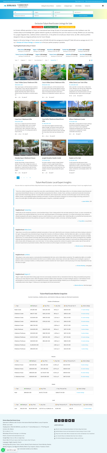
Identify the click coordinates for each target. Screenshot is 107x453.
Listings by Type (68, 6)
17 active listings (84, 308)
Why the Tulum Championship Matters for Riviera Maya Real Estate (71, 423)
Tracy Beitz (81, 220)
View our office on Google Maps (16, 432)
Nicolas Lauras (79, 245)
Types (16, 59)
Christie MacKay (81, 264)
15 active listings (84, 338)
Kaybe (71, 153)
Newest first (53, 59)
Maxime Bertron (79, 284)
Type (56, 15)
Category (36, 12)
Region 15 (27, 273)
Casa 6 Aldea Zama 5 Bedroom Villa (53, 81)
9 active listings (84, 361)
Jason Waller (86, 200)
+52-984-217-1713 (9, 426)
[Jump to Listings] (37, 27)
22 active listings (84, 334)
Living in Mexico (97, 451)
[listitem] (27, 50)
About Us (90, 451)
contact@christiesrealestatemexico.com (95, 1)
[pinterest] (66, 415)
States (29, 59)
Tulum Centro (19, 114)
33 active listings (84, 312)
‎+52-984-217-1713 (80, 1)
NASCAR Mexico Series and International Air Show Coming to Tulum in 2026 (73, 426)
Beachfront (45, 114)
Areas (46, 59)
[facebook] (55, 415)
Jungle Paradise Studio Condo (51, 157)
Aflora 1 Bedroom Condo (77, 118)
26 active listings (84, 319)
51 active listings (84, 316)
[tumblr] (62, 415)
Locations (58, 6)
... (42, 94)
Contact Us (87, 6)
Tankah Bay (28, 209)
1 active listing (84, 323)
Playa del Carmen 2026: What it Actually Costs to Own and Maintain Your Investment (75, 428)
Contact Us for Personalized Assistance (11, 1)
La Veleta (18, 153)
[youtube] (69, 415)
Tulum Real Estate (38, 59)
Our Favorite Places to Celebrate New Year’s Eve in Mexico (69, 430)
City (15, 12)
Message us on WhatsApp (19, 428)
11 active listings (87, 403)
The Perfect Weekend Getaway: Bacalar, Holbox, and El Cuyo (69, 432)
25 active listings (84, 368)
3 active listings (84, 327)
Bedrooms (37, 15)
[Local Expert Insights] (51, 27)
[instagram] (73, 415)
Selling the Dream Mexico (47, 6)
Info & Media (78, 6)
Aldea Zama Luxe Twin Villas (78, 81)
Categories (23, 59)
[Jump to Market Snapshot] (67, 27)
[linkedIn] (59, 415)
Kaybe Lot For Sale (75, 157)
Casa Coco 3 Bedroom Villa (23, 118)
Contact (103, 451)
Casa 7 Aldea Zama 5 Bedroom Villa (26, 81)
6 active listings (84, 330)
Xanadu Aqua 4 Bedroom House (25, 157)
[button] (9, 450)
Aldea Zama (18, 77)
